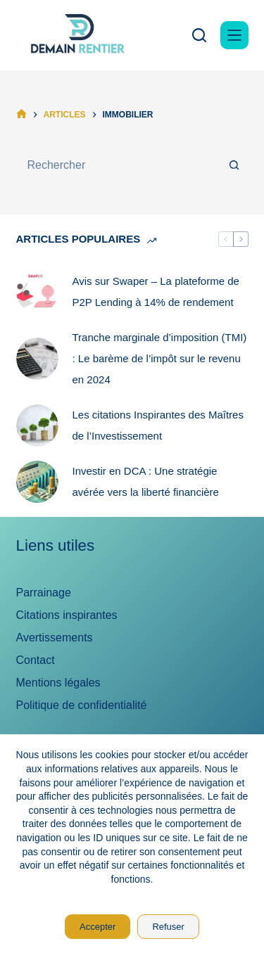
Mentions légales (58, 683)
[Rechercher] (199, 35)
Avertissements (54, 638)
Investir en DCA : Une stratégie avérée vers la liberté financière (146, 481)
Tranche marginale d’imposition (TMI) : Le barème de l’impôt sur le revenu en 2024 (160, 358)
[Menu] (234, 35)
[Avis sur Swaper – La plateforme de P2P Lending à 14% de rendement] (37, 292)
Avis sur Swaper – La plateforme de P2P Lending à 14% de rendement (156, 291)
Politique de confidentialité (81, 705)
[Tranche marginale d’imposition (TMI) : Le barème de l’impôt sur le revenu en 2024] (37, 359)
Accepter (97, 926)
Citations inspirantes (67, 615)
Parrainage (43, 593)
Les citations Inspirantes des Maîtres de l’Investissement (158, 425)
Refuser (168, 926)
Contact (35, 660)
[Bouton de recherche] (234, 165)
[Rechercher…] (118, 165)
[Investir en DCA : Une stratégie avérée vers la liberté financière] (37, 482)
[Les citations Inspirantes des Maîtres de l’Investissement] (37, 425)
